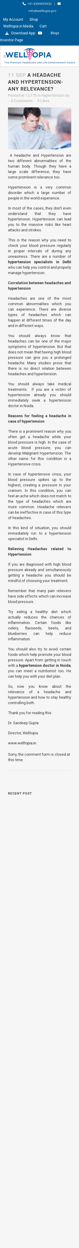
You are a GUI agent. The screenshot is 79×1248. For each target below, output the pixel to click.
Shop (33, 19)
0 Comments (22, 101)
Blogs (55, 33)
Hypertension (53, 95)
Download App (19, 33)
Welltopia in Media (18, 26)
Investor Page (11, 40)
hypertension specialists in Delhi (39, 262)
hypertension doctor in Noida (44, 665)
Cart (43, 26)
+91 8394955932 (37, 3)
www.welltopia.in (22, 743)
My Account (13, 19)
